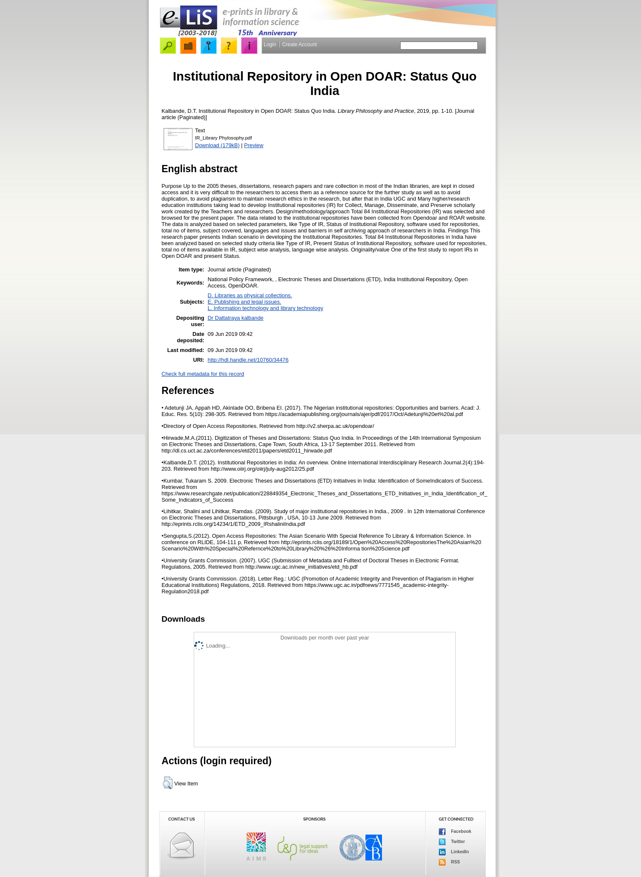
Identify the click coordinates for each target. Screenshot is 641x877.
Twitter (452, 841)
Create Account (299, 44)
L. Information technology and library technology (265, 308)
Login (270, 44)
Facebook (455, 831)
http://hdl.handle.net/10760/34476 (248, 360)
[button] (168, 782)
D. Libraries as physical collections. (250, 295)
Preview (254, 145)
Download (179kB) (217, 145)
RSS (449, 862)
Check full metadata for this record (203, 374)
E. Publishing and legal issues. (244, 302)
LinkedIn (454, 852)
